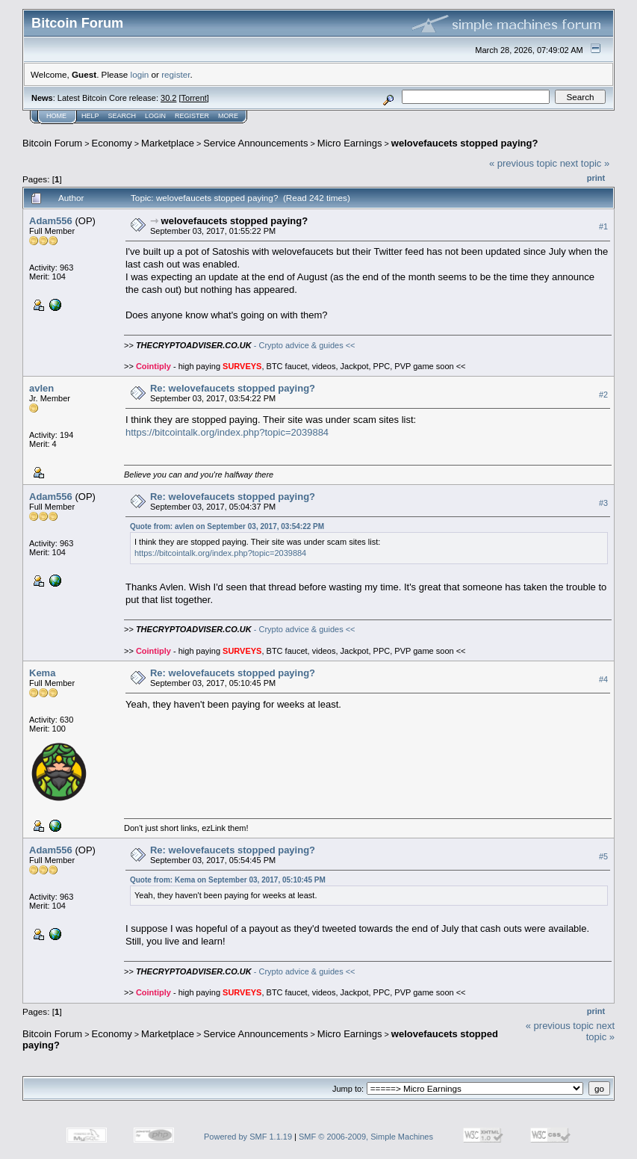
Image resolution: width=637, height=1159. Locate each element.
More (228, 116)
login (140, 74)
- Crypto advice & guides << (245, 345)
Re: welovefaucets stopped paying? (232, 388)
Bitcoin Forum (52, 143)
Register (192, 116)
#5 (603, 856)
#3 (603, 502)
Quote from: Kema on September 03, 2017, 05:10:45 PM (228, 880)
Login (155, 116)
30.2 (168, 97)
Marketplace (167, 143)
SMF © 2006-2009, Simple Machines (366, 1136)
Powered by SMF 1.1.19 (248, 1136)
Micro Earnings (349, 143)
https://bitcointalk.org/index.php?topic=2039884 (227, 432)
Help (90, 116)
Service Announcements (255, 143)
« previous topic (523, 163)
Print (596, 177)
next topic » (585, 163)
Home (56, 116)
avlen (41, 388)
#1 (603, 226)
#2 (603, 394)
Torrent (194, 97)
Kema (42, 673)
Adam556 (50, 220)
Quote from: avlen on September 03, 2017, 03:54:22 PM (227, 526)
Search (122, 116)
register (175, 74)
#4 (603, 679)
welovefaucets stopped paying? (464, 143)
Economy (112, 143)
